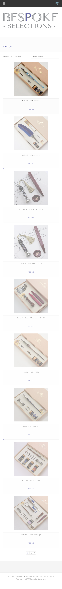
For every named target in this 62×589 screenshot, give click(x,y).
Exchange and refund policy (32, 576)
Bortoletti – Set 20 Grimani (31, 101)
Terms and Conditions (15, 576)
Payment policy (49, 576)
